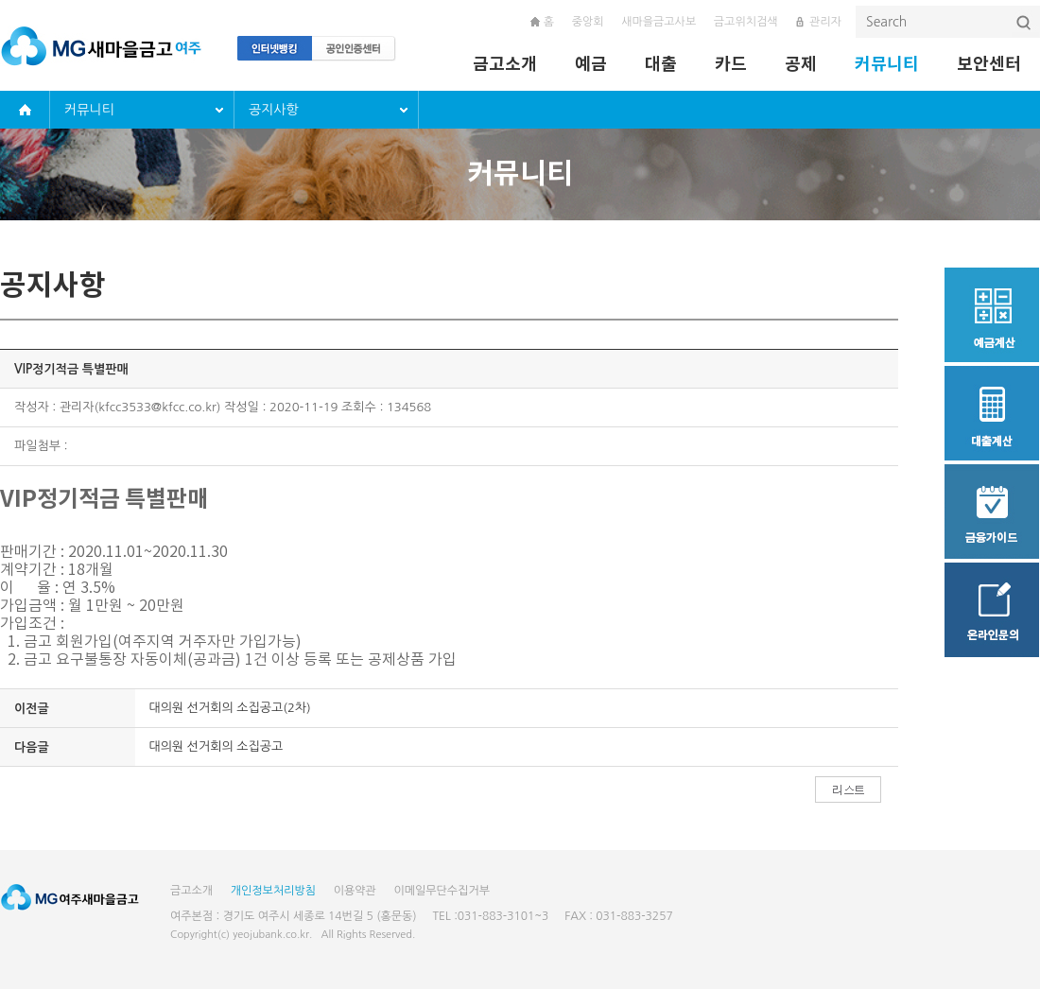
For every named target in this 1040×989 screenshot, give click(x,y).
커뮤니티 (887, 64)
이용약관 (355, 890)
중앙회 (588, 21)
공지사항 (274, 109)
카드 (731, 64)
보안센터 (989, 64)
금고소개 (505, 64)
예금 (591, 64)
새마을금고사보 (658, 21)
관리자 (825, 21)
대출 (661, 64)
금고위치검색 (746, 21)
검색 (1025, 23)
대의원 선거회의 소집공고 (216, 746)
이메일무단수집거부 (441, 890)
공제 (801, 64)
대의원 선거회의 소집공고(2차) (230, 708)
